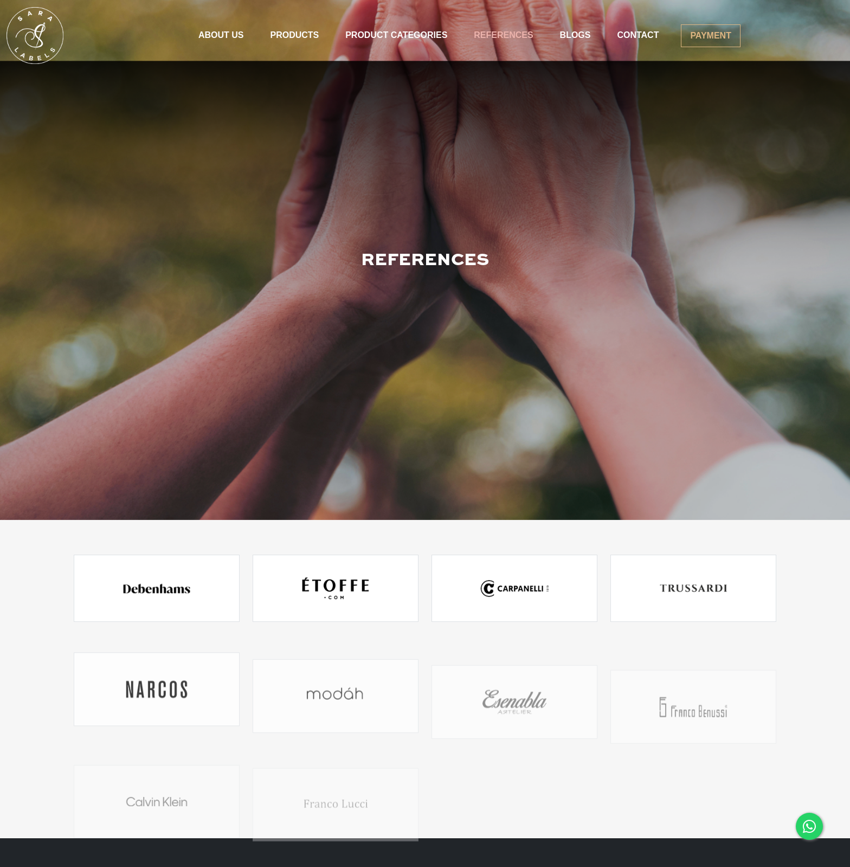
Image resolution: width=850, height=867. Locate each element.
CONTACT (638, 35)
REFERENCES (503, 35)
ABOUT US (221, 35)
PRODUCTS (294, 35)
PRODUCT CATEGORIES (396, 35)
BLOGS (575, 35)
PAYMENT (710, 35)
